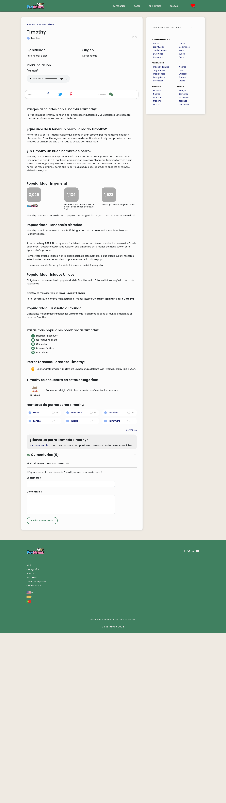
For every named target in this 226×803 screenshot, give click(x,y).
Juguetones (159, 70)
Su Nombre (34, 647)
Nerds (181, 50)
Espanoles (184, 97)
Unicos (182, 43)
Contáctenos (34, 755)
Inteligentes (159, 73)
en (30, 762)
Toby (36, 582)
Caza (181, 57)
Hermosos (158, 57)
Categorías (33, 739)
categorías (119, 6)
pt (30, 771)
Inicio (29, 735)
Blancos (157, 90)
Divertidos (158, 53)
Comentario (34, 661)
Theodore (76, 582)
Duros (181, 70)
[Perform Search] (191, 27)
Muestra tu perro (36, 751)
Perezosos (158, 80)
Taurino (113, 582)
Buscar (30, 743)
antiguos (35, 562)
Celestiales (184, 46)
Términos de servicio (125, 789)
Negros (156, 94)
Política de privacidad (101, 789)
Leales (182, 80)
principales (155, 6)
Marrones (158, 97)
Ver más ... (131, 600)
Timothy (51, 24)
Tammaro (114, 591)
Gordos (156, 104)
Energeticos (159, 77)
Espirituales (158, 46)
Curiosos (183, 73)
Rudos (182, 53)
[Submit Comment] (42, 690)
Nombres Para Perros (36, 24)
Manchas (157, 100)
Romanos (183, 94)
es (29, 767)
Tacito (74, 591)
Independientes (161, 66)
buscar (174, 6)
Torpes (182, 77)
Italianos (183, 100)
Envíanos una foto (40, 615)
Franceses (184, 104)
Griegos (182, 90)
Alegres (182, 66)
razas (137, 6)
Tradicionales (160, 50)
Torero (37, 591)
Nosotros (32, 747)
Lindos (156, 43)
